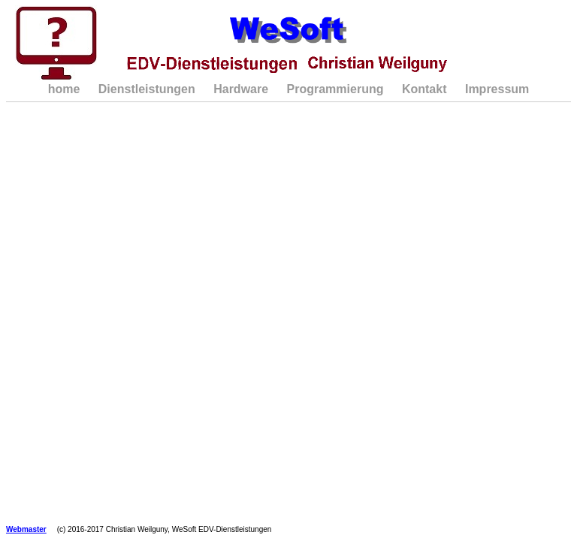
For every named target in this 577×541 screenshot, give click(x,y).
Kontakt (424, 89)
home (64, 89)
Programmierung (335, 89)
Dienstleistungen (146, 89)
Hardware (240, 89)
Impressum (497, 89)
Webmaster (26, 529)
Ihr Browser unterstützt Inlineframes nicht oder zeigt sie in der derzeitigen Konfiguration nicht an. (289, 323)
